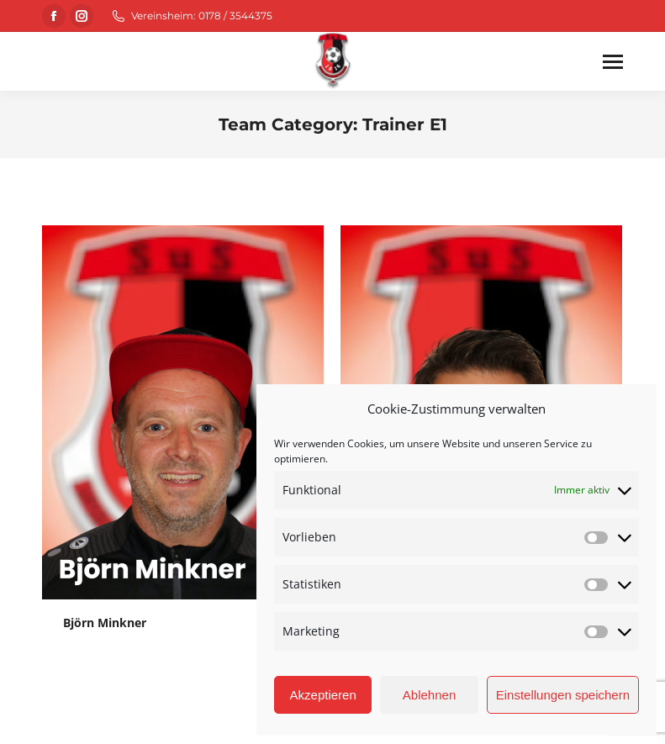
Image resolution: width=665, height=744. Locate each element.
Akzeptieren (323, 695)
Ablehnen (429, 695)
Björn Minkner (104, 623)
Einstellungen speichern (563, 695)
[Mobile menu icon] (613, 61)
